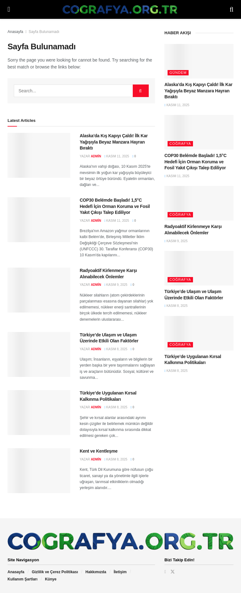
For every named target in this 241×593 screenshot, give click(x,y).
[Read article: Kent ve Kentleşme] (39, 470)
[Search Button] (231, 9)
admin (96, 156)
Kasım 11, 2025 (116, 156)
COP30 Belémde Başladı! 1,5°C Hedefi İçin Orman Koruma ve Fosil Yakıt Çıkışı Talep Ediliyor (115, 206)
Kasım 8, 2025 (115, 349)
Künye (50, 579)
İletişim (120, 572)
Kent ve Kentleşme (99, 451)
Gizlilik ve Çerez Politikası (55, 572)
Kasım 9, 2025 (115, 284)
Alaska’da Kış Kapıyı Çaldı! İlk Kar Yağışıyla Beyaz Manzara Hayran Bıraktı (114, 141)
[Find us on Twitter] (172, 571)
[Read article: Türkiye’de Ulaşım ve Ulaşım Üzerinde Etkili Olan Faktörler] (39, 354)
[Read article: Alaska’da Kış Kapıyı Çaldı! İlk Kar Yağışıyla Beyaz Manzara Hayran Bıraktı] (39, 155)
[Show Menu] (9, 9)
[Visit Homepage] (119, 9)
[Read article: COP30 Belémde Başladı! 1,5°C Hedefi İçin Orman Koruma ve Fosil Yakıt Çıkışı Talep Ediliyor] (39, 219)
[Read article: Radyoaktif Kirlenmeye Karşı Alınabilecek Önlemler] (39, 290)
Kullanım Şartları (22, 579)
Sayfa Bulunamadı (44, 32)
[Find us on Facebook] (165, 571)
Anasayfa (15, 32)
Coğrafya (180, 143)
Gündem (178, 72)
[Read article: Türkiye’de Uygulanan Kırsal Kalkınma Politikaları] (39, 412)
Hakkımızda (95, 572)
